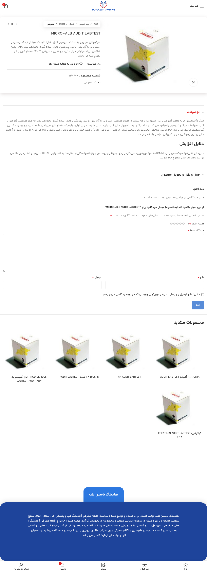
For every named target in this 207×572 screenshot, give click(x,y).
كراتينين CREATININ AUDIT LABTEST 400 (180, 435)
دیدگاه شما (196, 230)
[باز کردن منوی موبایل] (197, 6)
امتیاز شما (196, 223)
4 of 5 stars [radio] (174, 223)
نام (200, 277)
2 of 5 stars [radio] (180, 223)
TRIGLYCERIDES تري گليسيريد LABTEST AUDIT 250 (29, 379)
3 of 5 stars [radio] (177, 223)
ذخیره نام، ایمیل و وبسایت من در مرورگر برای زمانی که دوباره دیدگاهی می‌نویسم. (151, 294)
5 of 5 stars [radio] (171, 223)
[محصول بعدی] (9, 24)
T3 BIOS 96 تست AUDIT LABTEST (79, 377)
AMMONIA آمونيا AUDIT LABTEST (180, 377)
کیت (71, 24)
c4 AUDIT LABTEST (129, 377)
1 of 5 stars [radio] (183, 223)
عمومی (50, 24)
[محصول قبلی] (17, 24)
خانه (95, 24)
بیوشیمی (83, 24)
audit (61, 24)
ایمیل (96, 277)
